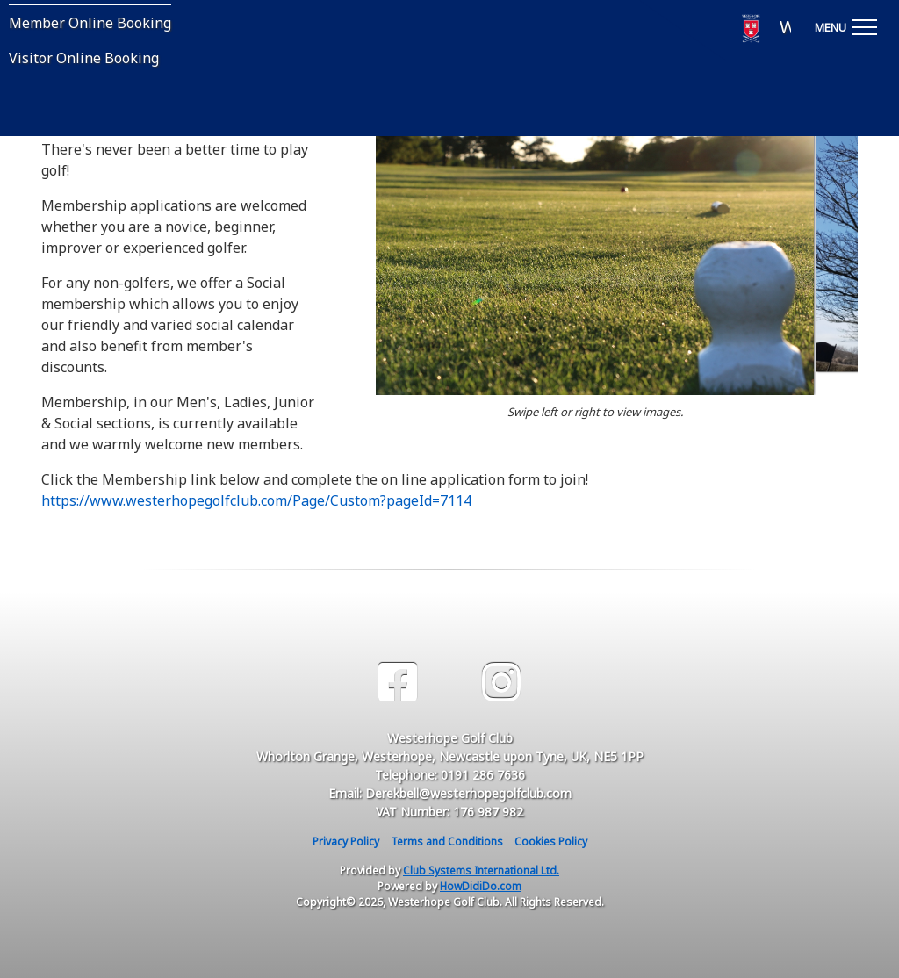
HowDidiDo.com (480, 886)
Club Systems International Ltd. (481, 870)
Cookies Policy (550, 841)
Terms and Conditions (447, 841)
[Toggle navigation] (845, 25)
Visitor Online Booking (84, 58)
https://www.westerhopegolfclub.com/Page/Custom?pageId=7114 (256, 500)
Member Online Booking (90, 22)
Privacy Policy (346, 841)
